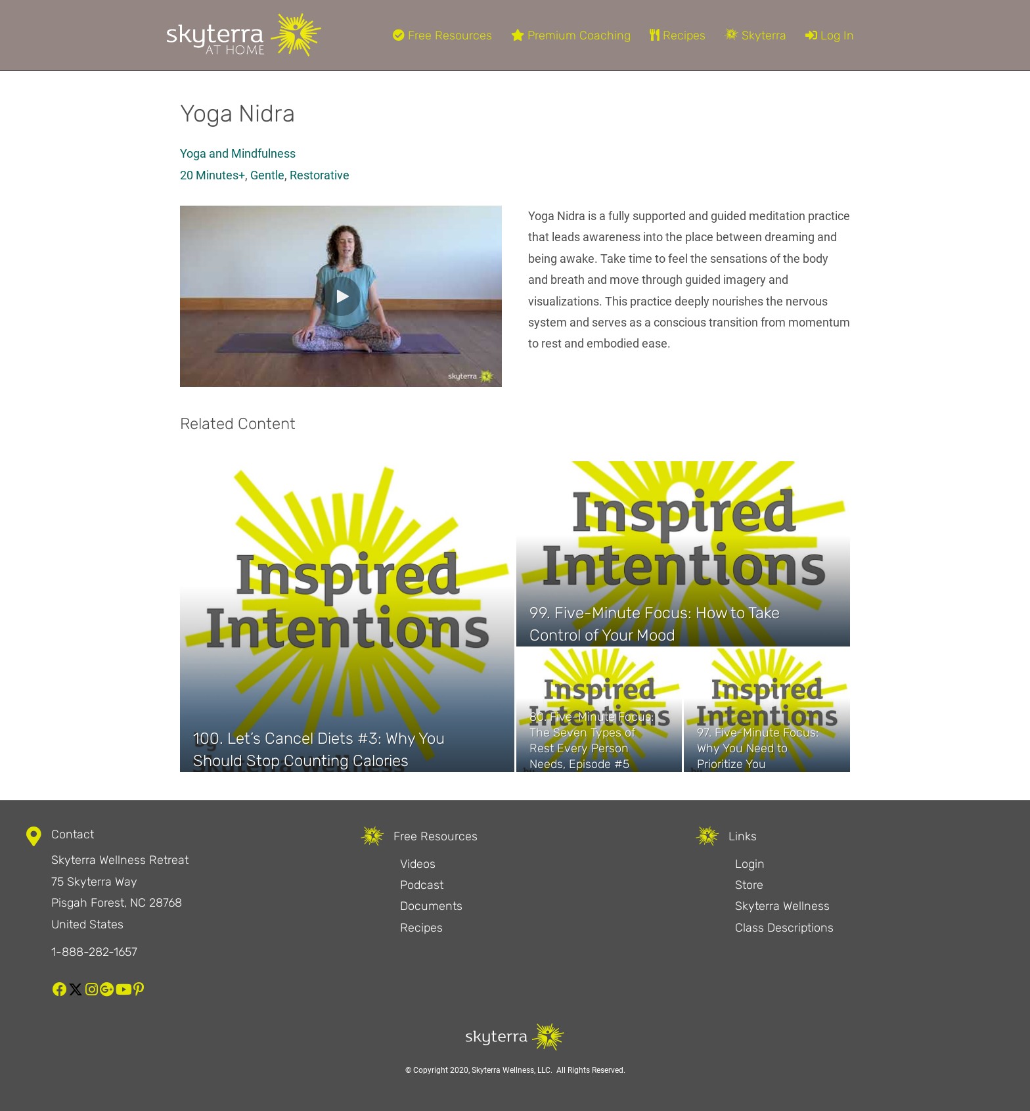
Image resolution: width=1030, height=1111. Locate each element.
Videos (418, 864)
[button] (341, 296)
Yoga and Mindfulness (238, 153)
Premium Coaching (571, 35)
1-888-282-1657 (94, 952)
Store (749, 885)
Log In (829, 35)
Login (750, 864)
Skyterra (755, 35)
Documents (431, 906)
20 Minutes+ (212, 175)
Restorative (319, 175)
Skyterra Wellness (782, 906)
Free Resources (442, 35)
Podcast (421, 885)
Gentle (267, 175)
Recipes (677, 35)
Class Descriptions (784, 927)
